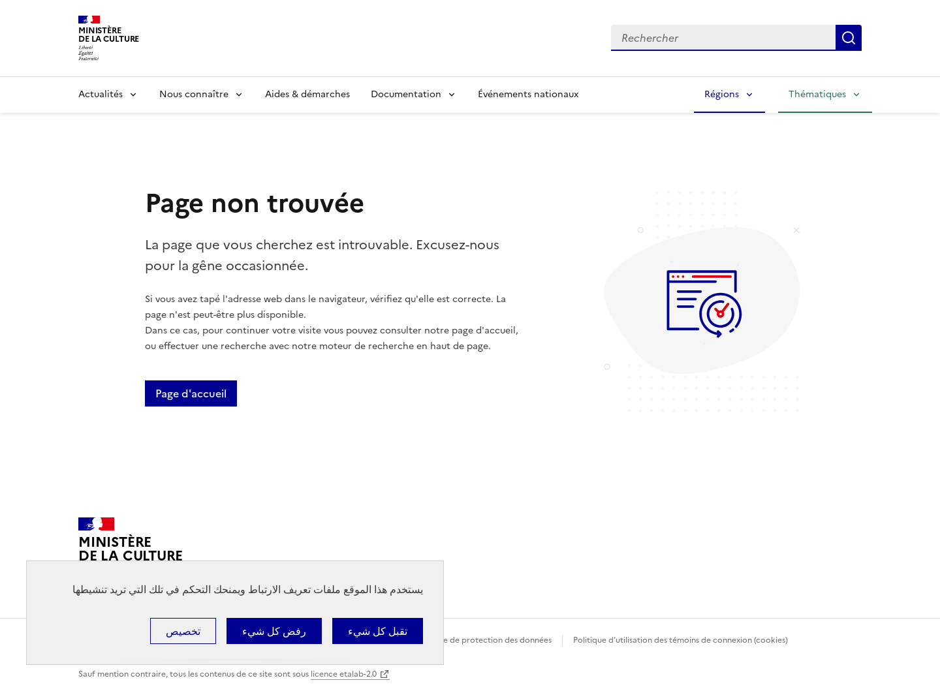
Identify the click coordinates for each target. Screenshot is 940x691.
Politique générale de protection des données (466, 640)
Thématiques (817, 94)
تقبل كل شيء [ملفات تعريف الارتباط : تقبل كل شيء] (377, 631)
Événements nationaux (528, 94)
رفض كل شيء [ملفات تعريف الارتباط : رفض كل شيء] (274, 631)
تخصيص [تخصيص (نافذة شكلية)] (183, 631)
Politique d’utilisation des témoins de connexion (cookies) (680, 640)
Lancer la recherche (849, 38)
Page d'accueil (191, 393)
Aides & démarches (307, 94)
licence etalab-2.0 (344, 674)
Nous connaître (193, 94)
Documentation (406, 94)
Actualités (100, 94)
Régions (721, 94)
